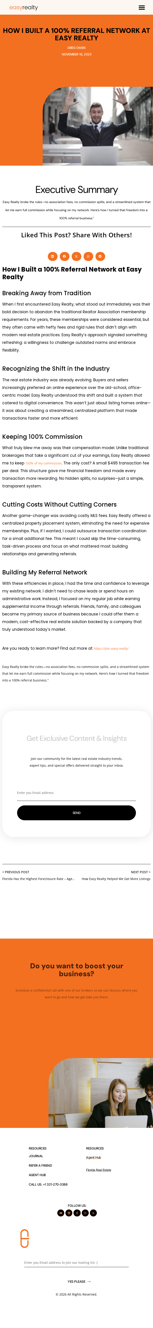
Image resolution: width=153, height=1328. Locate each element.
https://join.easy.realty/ (111, 648)
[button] (142, 7)
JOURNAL (36, 1156)
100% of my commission (43, 463)
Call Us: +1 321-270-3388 (48, 1184)
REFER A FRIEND (40, 1165)
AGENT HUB (37, 1175)
